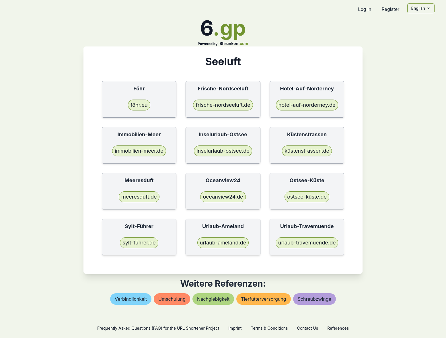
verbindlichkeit (131, 299)
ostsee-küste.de (307, 197)
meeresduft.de (139, 197)
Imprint (234, 328)
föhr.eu (139, 105)
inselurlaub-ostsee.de (223, 151)
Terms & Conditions (269, 328)
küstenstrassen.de (307, 151)
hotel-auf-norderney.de (307, 105)
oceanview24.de (223, 197)
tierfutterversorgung (263, 299)
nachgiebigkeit (213, 299)
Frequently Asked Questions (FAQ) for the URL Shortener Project (158, 328)
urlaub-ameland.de (223, 243)
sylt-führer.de (138, 243)
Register (390, 9)
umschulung (172, 299)
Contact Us (307, 328)
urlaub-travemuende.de (307, 243)
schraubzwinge (314, 299)
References (338, 328)
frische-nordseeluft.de (223, 105)
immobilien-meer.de (139, 151)
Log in (364, 9)
